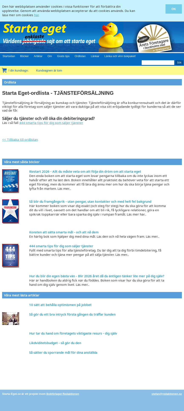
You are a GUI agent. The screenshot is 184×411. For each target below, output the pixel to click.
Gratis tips (63, 56)
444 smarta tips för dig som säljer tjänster (51, 123)
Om (49, 56)
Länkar (95, 56)
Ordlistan (80, 56)
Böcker (24, 56)
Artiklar (38, 56)
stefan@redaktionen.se (166, 393)
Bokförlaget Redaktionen (62, 393)
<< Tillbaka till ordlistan (20, 139)
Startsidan (9, 56)
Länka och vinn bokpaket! (120, 56)
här (36, 15)
